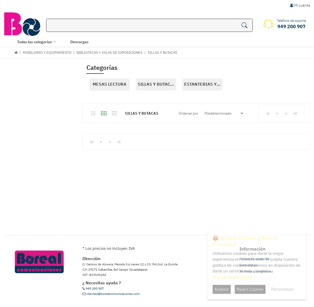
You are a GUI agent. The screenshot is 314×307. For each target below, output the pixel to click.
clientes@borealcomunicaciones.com (113, 294)
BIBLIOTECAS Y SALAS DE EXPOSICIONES (110, 52)
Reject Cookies (250, 289)
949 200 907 (95, 288)
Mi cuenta (300, 5)
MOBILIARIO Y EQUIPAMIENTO (47, 52)
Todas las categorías (34, 42)
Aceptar (221, 289)
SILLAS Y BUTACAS (162, 52)
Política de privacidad (232, 277)
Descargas (79, 42)
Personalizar (282, 289)
